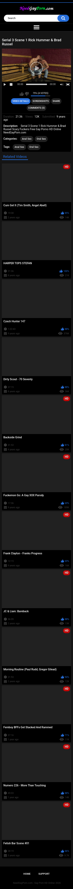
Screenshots (41, 101)
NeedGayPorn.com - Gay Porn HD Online (34, 883)
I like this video (22, 94)
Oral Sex (41, 139)
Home (27, 873)
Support (44, 873)
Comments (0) (36, 108)
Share (56, 101)
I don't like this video (27, 94)
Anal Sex (27, 139)
